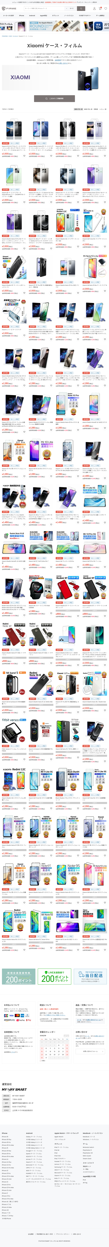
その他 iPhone (6, 1219)
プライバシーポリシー (63, 1234)
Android (15, 36)
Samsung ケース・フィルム (63, 1167)
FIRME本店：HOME (7, 36)
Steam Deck (87, 1159)
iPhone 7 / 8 (6, 1213)
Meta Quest (87, 1156)
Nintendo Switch (88, 1147)
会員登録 (58, 60)
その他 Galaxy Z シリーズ (34, 1139)
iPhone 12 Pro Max (8, 1187)
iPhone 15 (5, 1148)
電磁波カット (87, 1166)
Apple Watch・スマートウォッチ (66, 1133)
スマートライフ (88, 1163)
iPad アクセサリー (60, 1159)
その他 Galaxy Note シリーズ (35, 1148)
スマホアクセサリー (89, 1172)
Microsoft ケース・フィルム (63, 1173)
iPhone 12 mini (6, 1190)
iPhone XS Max (7, 1207)
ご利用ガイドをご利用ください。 (55, 1015)
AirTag (85, 1183)
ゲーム (85, 1144)
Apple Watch (58, 1137)
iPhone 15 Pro (6, 1154)
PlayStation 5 (87, 1150)
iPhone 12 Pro (6, 1185)
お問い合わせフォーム (93, 1020)
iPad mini (57, 1156)
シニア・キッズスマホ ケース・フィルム (38, 1179)
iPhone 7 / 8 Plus (7, 1216)
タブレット (58, 1144)
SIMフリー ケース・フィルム (35, 1176)
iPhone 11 (5, 1193)
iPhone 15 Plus (6, 1151)
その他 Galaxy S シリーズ (34, 1142)
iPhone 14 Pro (6, 1165)
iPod (84, 1180)
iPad (55, 1153)
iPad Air (56, 1150)
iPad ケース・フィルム (61, 1147)
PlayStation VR (88, 1153)
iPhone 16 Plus (6, 1139)
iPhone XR (5, 1210)
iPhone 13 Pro (6, 1173)
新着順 (96, 109)
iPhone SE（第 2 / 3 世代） (10, 1202)
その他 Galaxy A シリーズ (34, 1145)
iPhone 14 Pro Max (8, 1168)
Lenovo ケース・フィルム (62, 1164)
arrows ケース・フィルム (34, 1159)
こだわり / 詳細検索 (56, 98)
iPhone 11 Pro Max (7, 1199)
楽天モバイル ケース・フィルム (35, 1182)
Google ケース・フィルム (34, 1151)
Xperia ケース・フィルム (34, 1154)
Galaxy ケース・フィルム (34, 1137)
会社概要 (30, 1234)
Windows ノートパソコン (91, 1139)
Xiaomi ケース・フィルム (34, 1162)
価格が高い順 (88, 109)
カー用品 (85, 1169)
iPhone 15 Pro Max (8, 1156)
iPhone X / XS (6, 1204)
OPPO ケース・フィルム (33, 1168)
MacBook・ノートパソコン (93, 1133)
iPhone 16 (5, 1137)
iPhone (4, 1133)
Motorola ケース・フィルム (34, 1165)
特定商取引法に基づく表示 (45, 1234)
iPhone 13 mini (6, 1179)
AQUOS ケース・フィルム (34, 1156)
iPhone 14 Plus (6, 1162)
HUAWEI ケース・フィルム (34, 1173)
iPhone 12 (5, 1182)
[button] (4, 26)
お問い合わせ (63, 63)
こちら (13, 1052)
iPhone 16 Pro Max (8, 1145)
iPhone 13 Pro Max (8, 1176)
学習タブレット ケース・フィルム (64, 1181)
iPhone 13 (5, 1171)
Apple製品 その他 (89, 1176)
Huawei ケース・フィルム (62, 1161)
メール (79, 1020)
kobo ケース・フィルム (61, 1178)
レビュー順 (102, 109)
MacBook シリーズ (89, 1137)
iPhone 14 (5, 1159)
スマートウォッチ (59, 1139)
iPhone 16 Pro (6, 1142)
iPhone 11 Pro (6, 1196)
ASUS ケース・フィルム (33, 1171)
